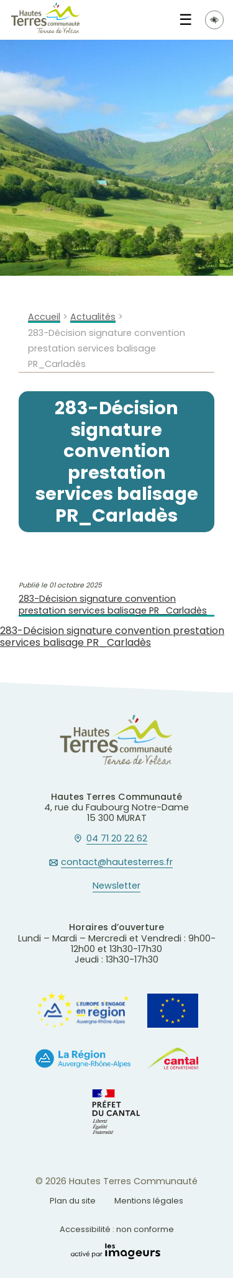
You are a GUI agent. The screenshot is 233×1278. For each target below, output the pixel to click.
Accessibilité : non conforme (117, 1229)
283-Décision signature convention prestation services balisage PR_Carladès (113, 604)
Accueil (44, 317)
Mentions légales (148, 1201)
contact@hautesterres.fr (117, 862)
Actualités (93, 317)
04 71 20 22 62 (116, 839)
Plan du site (73, 1201)
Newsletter (116, 886)
